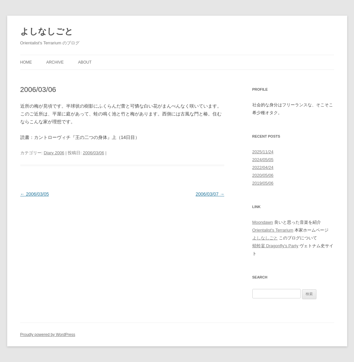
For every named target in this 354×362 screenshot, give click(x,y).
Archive (54, 62)
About (85, 62)
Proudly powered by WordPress (48, 334)
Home (26, 62)
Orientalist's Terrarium (273, 230)
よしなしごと (46, 31)
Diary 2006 (54, 152)
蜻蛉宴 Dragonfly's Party (275, 245)
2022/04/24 (263, 167)
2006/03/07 (210, 194)
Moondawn (262, 222)
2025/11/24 (263, 151)
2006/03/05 (34, 194)
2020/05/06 (263, 175)
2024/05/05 (263, 159)
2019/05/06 (263, 183)
